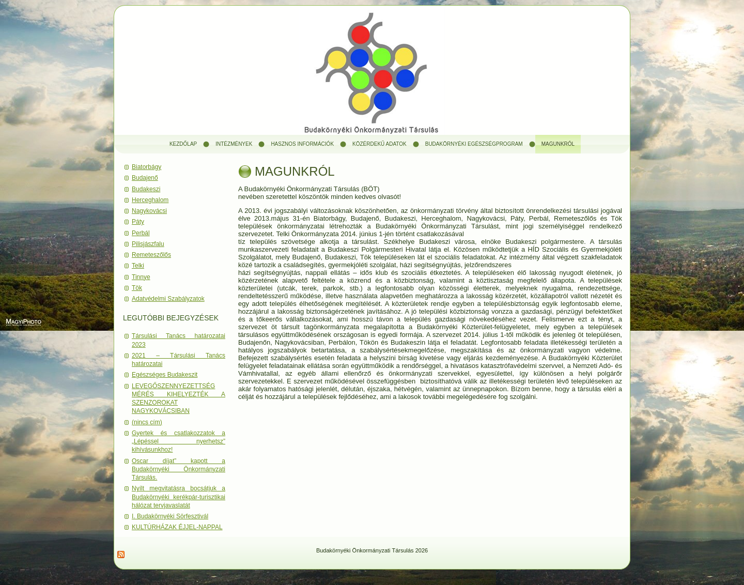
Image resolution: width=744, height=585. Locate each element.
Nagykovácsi (149, 210)
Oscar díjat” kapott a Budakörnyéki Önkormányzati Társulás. (178, 469)
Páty (138, 221)
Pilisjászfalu (148, 244)
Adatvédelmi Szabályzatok (168, 298)
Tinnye (141, 277)
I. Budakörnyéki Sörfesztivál (170, 516)
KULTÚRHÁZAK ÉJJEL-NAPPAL (177, 527)
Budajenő (145, 177)
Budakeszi (146, 189)
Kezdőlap (183, 144)
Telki (138, 265)
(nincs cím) (147, 422)
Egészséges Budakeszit (164, 374)
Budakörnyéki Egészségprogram (474, 144)
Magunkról (558, 144)
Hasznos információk (302, 144)
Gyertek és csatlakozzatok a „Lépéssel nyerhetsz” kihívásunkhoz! (178, 441)
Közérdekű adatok (379, 144)
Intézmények (233, 144)
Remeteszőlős (151, 254)
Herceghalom (150, 200)
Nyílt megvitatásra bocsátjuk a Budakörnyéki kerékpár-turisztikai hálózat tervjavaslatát (178, 497)
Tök (137, 287)
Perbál (141, 233)
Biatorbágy (146, 167)
